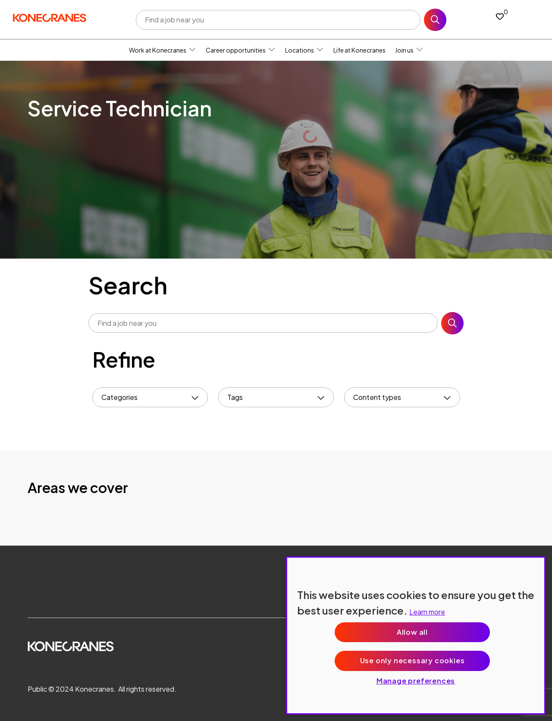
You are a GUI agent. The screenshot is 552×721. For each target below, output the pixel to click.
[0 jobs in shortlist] (500, 16)
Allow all (412, 632)
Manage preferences (415, 680)
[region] (415, 635)
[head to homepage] (49, 17)
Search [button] (435, 20)
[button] (192, 50)
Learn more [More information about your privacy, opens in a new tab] (427, 611)
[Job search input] (278, 20)
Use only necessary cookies (412, 660)
